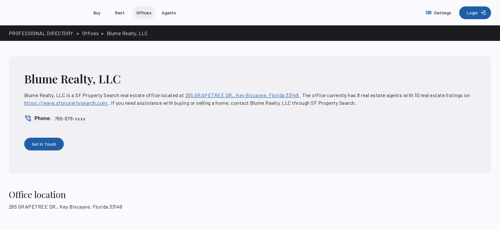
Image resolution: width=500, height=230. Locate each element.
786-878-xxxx (70, 118)
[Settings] (439, 12)
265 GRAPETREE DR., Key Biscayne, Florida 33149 (242, 95)
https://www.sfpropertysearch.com (66, 103)
